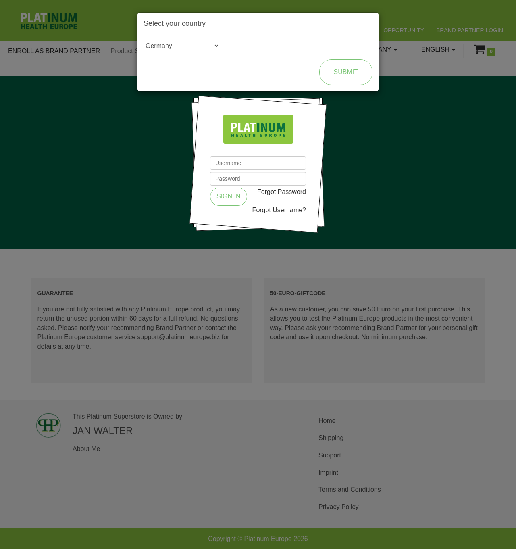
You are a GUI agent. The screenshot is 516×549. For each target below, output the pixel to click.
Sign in (228, 196)
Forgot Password (281, 191)
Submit (346, 72)
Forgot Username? (279, 210)
